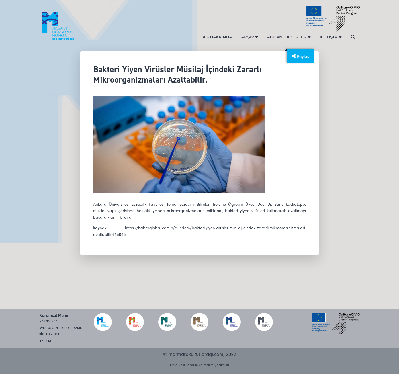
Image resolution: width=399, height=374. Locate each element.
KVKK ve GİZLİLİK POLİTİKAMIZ (61, 328)
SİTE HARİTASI (49, 334)
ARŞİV (249, 36)
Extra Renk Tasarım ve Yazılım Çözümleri (199, 365)
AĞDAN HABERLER (289, 36)
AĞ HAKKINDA (217, 36)
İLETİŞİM (331, 36)
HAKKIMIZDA (48, 321)
